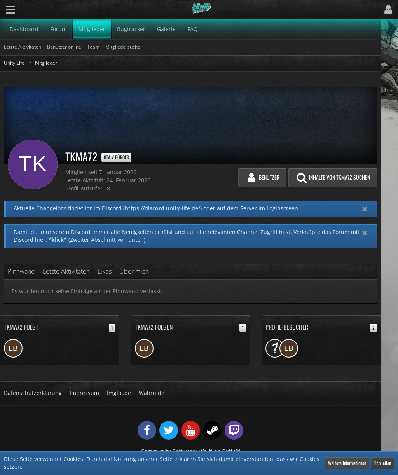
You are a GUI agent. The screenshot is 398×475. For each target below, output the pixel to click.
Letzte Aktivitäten (66, 271)
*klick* (58, 239)
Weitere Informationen (347, 462)
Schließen (382, 462)
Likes (105, 271)
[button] (10, 9)
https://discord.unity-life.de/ (162, 208)
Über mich (134, 271)
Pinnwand (21, 271)
